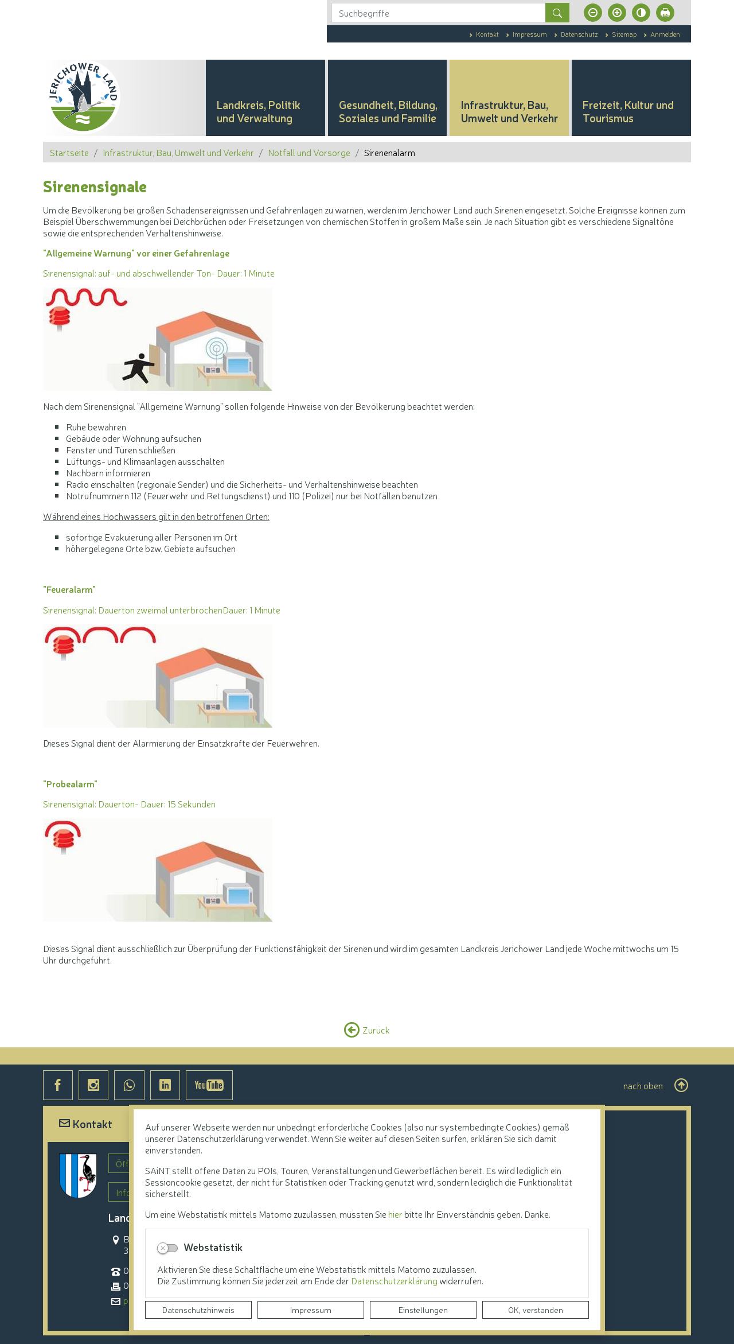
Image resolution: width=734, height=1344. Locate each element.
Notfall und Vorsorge (309, 152)
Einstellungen (423, 1309)
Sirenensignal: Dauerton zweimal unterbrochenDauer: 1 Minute (161, 609)
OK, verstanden (535, 1309)
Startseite (69, 152)
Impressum (310, 1309)
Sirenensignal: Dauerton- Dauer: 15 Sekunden (129, 803)
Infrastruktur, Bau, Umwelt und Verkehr (178, 152)
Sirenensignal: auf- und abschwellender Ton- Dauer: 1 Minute (159, 272)
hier (395, 1213)
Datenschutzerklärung (395, 1280)
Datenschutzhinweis (198, 1309)
